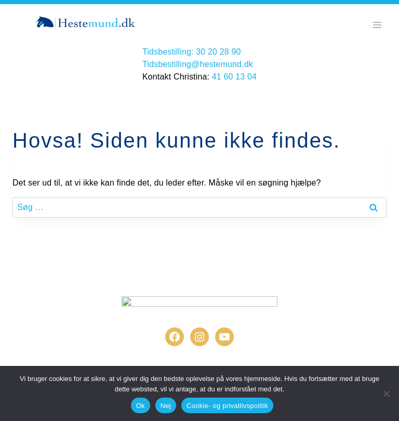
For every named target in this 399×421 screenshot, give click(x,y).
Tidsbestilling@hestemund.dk (197, 64)
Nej (166, 406)
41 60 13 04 (234, 76)
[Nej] (386, 393)
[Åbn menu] (377, 25)
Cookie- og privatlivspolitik (227, 406)
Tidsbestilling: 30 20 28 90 (191, 51)
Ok (140, 406)
